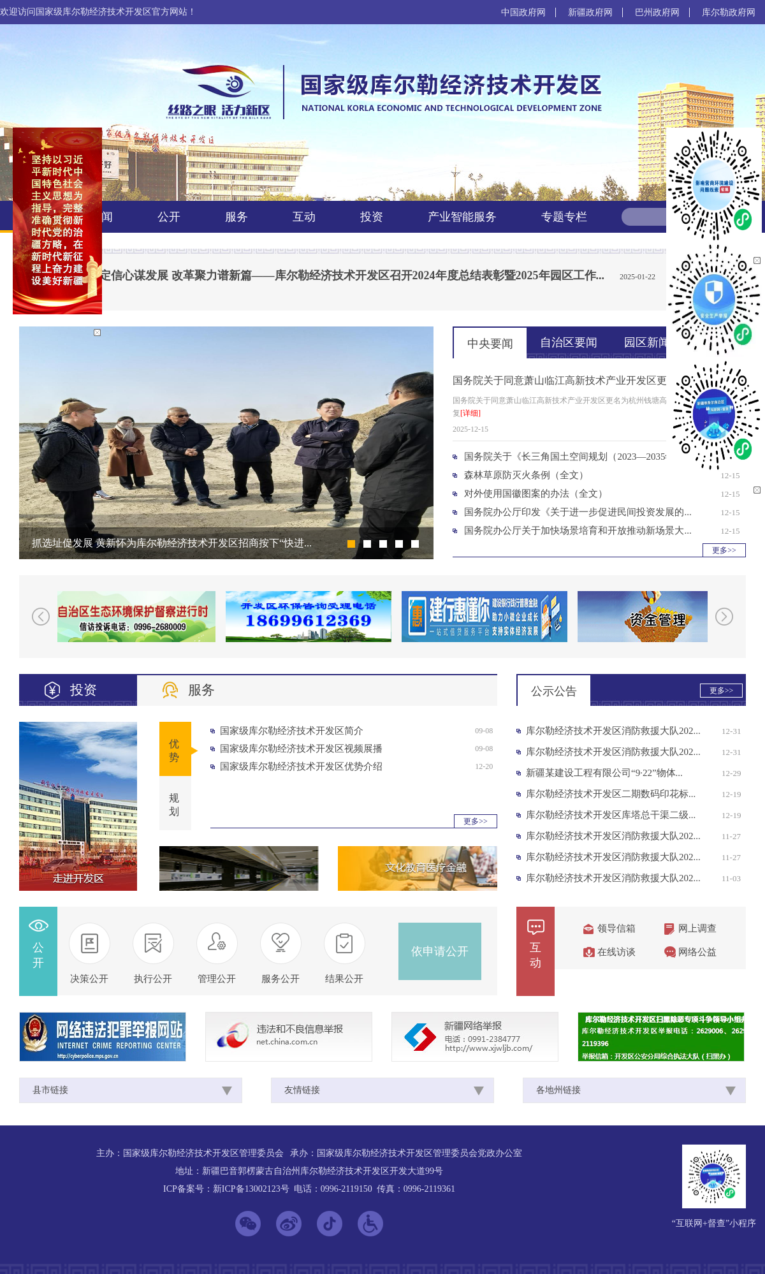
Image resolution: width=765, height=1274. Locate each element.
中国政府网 (523, 12)
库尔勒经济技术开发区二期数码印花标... (611, 794)
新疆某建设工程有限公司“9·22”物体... (604, 773)
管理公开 (217, 979)
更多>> (724, 550)
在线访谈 (616, 952)
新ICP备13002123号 (251, 1189)
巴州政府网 (657, 12)
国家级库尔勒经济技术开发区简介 (291, 731)
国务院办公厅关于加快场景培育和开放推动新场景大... (577, 530)
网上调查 (697, 928)
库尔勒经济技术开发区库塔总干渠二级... (611, 815)
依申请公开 (440, 951)
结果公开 (344, 979)
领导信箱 (616, 928)
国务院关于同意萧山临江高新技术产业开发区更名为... (574, 380)
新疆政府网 (590, 12)
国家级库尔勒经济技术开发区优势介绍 (301, 766)
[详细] (470, 413)
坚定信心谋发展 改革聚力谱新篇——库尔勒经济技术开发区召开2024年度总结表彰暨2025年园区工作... (346, 275)
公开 (168, 216)
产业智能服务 (462, 216)
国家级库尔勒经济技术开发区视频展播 (301, 748)
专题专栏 (564, 216)
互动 (304, 216)
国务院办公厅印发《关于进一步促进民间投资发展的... (577, 512)
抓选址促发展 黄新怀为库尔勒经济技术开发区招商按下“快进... (172, 543)
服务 (236, 216)
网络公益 (697, 952)
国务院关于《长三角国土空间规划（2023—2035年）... (577, 456)
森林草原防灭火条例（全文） (526, 475)
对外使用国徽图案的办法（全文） (536, 493)
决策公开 (89, 979)
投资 (371, 216)
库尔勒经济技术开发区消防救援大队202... (613, 731)
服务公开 (280, 979)
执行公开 (153, 979)
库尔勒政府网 (728, 12)
